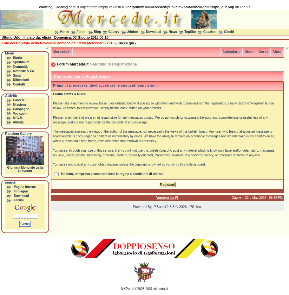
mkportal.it (160, 289)
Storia (17, 58)
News (173, 32)
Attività (18, 122)
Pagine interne (25, 187)
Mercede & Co (23, 71)
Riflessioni (21, 80)
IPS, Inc (195, 207)
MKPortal (127, 289)
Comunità (20, 66)
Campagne (21, 109)
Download (153, 32)
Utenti (249, 51)
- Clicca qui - (125, 43)
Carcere (19, 100)
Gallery (113, 32)
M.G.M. (18, 118)
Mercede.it (61, 51)
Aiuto (277, 51)
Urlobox (133, 32)
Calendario (232, 51)
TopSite (190, 32)
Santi (17, 75)
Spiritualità (21, 62)
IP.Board (159, 207)
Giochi (229, 32)
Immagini (21, 191)
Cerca (263, 51)
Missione (20, 104)
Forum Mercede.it (73, 64)
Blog (97, 32)
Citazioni (210, 32)
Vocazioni (20, 113)
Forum (81, 32)
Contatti (19, 84)
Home (64, 32)
